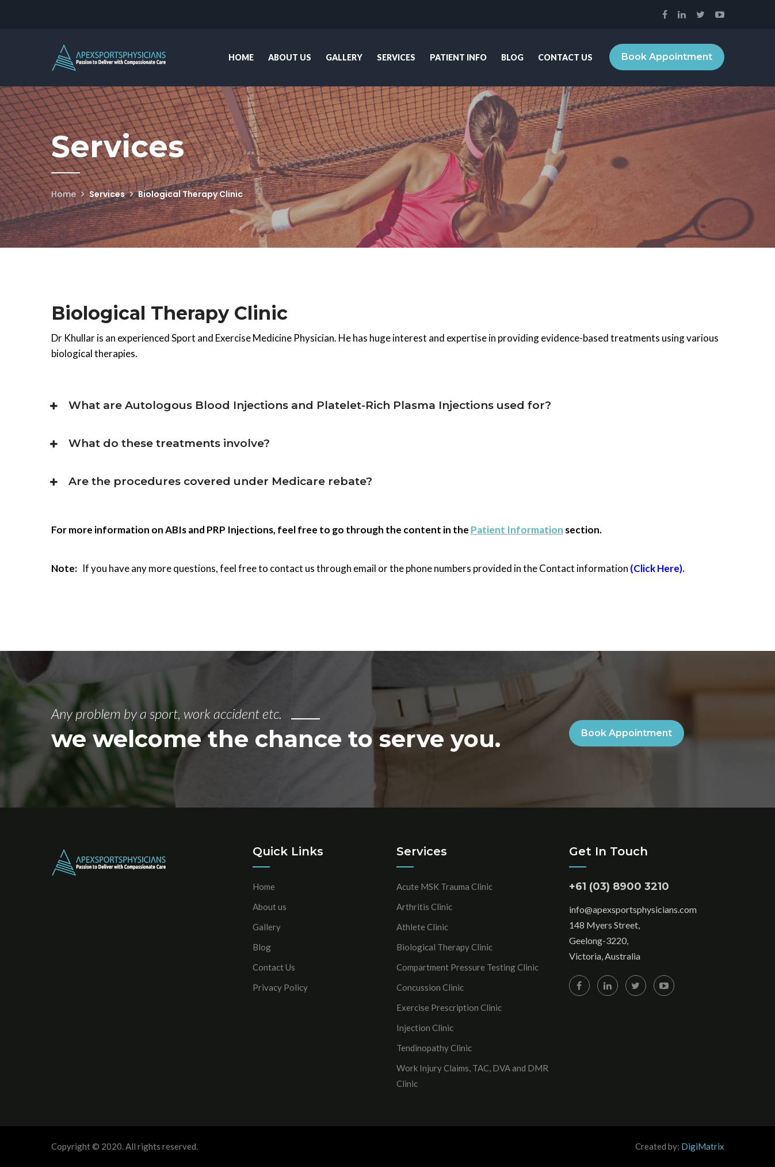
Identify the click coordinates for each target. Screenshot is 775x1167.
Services (395, 57)
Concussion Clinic (430, 987)
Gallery (343, 57)
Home (240, 57)
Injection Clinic (424, 1027)
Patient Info (457, 57)
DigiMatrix (702, 1146)
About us (270, 906)
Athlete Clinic (422, 927)
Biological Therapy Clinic (444, 947)
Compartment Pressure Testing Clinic (467, 967)
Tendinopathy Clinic (434, 1048)
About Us (289, 57)
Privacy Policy (280, 987)
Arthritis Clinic (424, 906)
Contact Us (564, 57)
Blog (512, 57)
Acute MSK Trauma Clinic (444, 886)
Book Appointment (666, 57)
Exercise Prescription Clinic (449, 1007)
